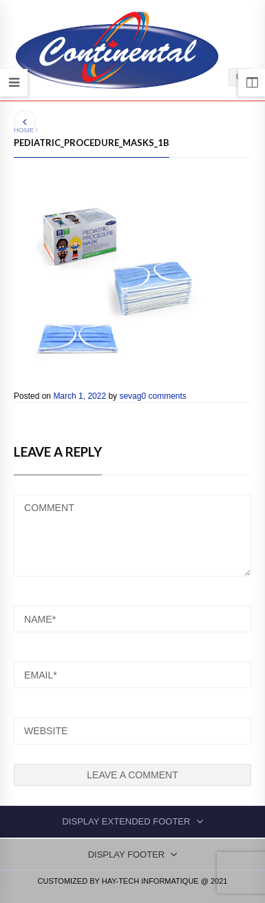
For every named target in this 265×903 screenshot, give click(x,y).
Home (24, 130)
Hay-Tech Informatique (150, 881)
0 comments (163, 396)
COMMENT (132, 536)
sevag (130, 396)
